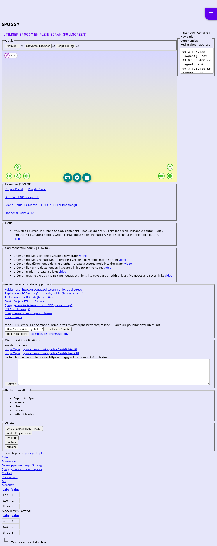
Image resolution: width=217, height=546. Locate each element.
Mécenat (8, 485)
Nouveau (12, 46)
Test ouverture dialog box (28, 542)
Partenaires (10, 477)
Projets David (14, 189)
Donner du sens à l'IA (19, 213)
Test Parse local (17, 333)
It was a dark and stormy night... (197, 60)
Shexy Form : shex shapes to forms (28, 313)
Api (4, 481)
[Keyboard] (67, 177)
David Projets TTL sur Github (24, 301)
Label (7, 489)
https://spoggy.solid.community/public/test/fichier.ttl (41, 349)
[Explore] (77, 177)
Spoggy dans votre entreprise (22, 469)
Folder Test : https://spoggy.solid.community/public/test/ (43, 289)
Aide (5, 457)
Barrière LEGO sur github (22, 197)
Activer (11, 384)
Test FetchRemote (58, 329)
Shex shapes (13, 317)
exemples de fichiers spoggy (49, 334)
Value (15, 489)
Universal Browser (38, 46)
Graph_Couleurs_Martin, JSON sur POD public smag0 (41, 205)
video (83, 256)
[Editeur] (86, 177)
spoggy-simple (33, 453)
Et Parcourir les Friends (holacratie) (29, 297)
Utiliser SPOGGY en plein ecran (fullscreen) (45, 34)
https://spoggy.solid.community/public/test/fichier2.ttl (42, 353)
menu (210, 13)
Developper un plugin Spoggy (22, 465)
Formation (9, 461)
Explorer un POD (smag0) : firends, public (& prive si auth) (44, 293)
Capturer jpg (66, 46)
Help (17, 239)
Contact (7, 473)
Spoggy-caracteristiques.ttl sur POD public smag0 (38, 305)
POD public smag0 (17, 309)
